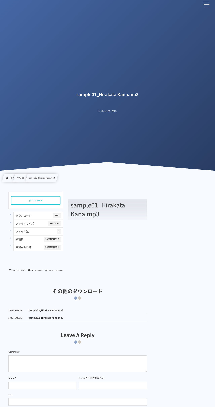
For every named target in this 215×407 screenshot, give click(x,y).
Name (11, 377)
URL (10, 394)
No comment (36, 270)
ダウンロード (35, 200)
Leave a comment (55, 270)
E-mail (82, 377)
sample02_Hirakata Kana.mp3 (46, 320)
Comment (13, 351)
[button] (206, 4)
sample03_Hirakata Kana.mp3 (46, 313)
